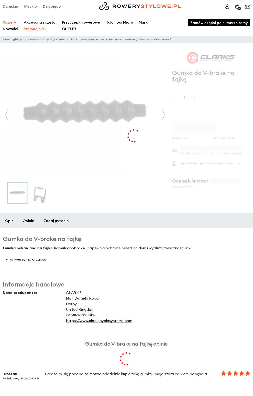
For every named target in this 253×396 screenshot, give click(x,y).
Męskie (30, 6)
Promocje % (35, 28)
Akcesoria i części (40, 39)
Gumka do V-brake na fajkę (158, 39)
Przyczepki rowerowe (81, 22)
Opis (9, 220)
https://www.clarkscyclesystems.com (99, 320)
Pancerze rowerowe (121, 39)
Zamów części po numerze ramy (219, 22)
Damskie (10, 6)
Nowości (10, 28)
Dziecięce (52, 6)
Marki (144, 22)
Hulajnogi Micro (119, 22)
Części (61, 39)
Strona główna (13, 39)
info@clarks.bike (80, 315)
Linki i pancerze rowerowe (87, 39)
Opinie (28, 220)
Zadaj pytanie (56, 220)
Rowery (9, 22)
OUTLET (69, 28)
